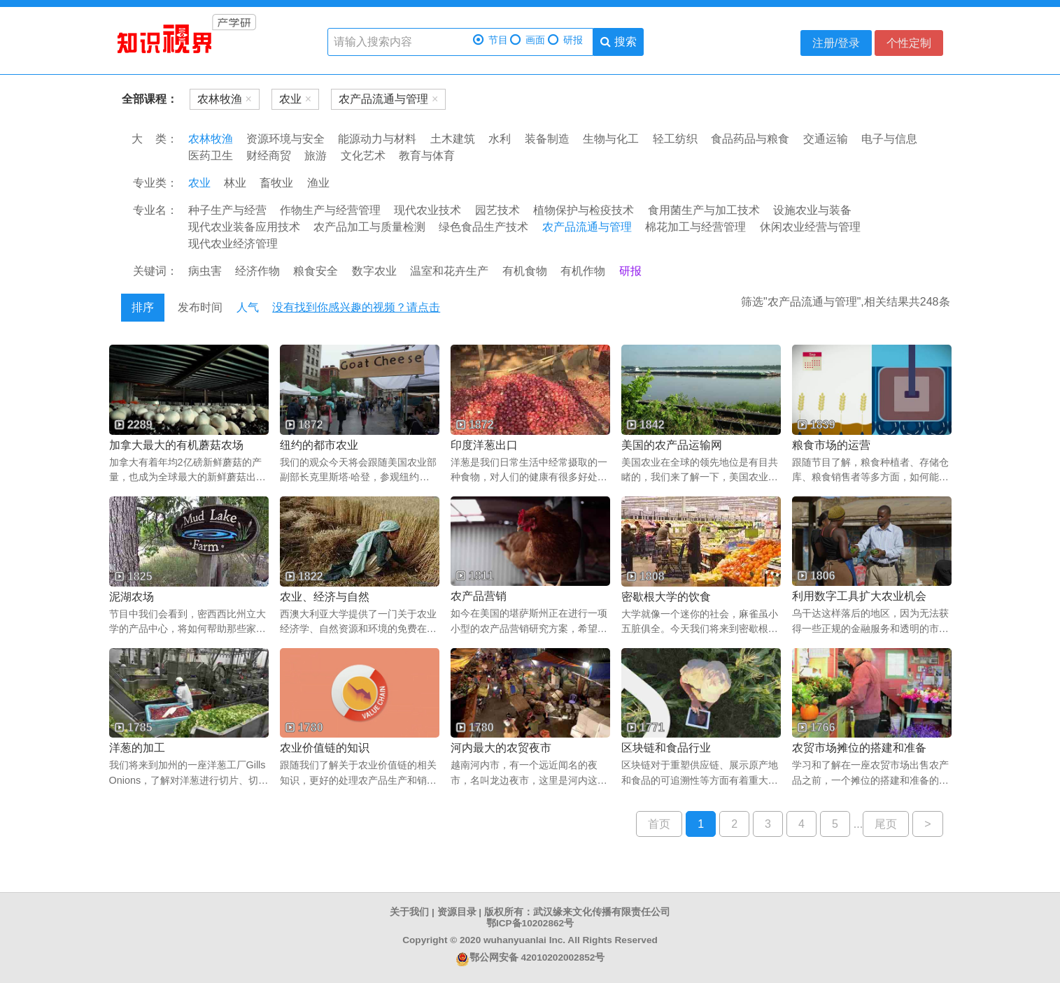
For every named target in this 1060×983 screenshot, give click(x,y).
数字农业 (374, 271)
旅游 (315, 156)
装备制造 (547, 139)
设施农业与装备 (812, 210)
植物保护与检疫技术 (583, 210)
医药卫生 (210, 156)
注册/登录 (836, 43)
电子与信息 (889, 139)
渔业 (318, 183)
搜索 (618, 41)
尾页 (886, 824)
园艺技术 (497, 210)
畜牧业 (276, 183)
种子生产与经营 (227, 210)
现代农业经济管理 (233, 244)
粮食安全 (315, 271)
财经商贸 (268, 156)
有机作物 (582, 271)
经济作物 (257, 271)
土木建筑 (452, 139)
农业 (199, 183)
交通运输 (825, 139)
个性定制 (908, 43)
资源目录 (456, 912)
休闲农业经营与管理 (810, 227)
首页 (659, 824)
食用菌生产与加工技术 (704, 210)
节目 (490, 40)
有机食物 (524, 271)
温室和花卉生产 (449, 271)
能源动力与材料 (377, 139)
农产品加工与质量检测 (369, 227)
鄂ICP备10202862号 (530, 923)
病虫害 (205, 271)
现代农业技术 (427, 210)
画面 (527, 40)
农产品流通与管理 (587, 227)
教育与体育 (427, 156)
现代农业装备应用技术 (244, 227)
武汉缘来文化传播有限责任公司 (601, 912)
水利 (499, 139)
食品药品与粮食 (750, 139)
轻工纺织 (675, 139)
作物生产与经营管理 (330, 210)
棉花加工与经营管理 (695, 227)
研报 (565, 40)
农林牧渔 (210, 139)
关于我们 (409, 912)
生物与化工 (611, 139)
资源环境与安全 (285, 139)
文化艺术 (363, 156)
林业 (235, 183)
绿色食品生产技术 (483, 227)
